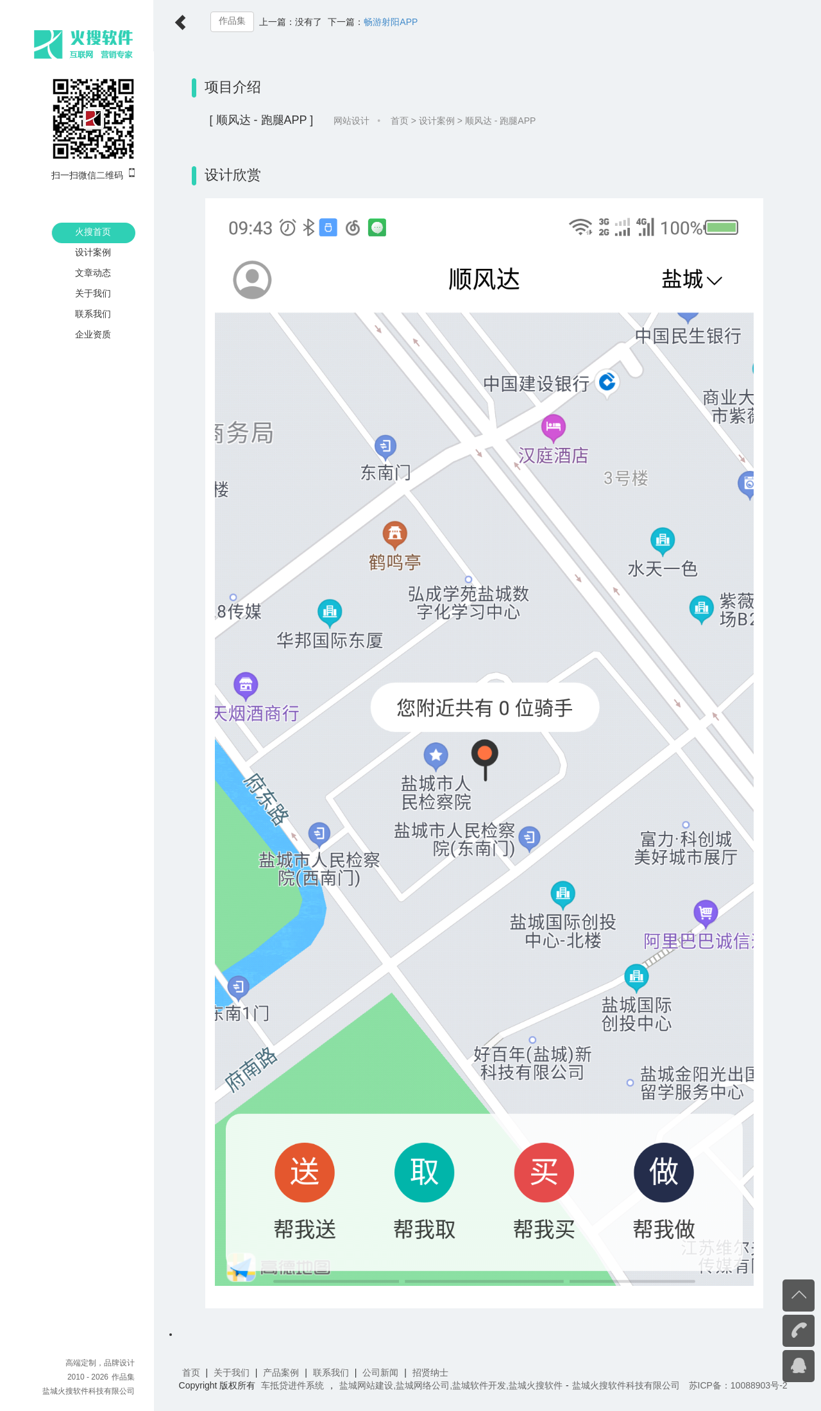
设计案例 (93, 252)
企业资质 (93, 334)
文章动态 (93, 273)
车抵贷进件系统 (293, 1385)
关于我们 (93, 293)
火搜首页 (93, 232)
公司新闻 (382, 1372)
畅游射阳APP (392, 22)
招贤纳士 (431, 1372)
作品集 (232, 21)
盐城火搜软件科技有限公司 (88, 1391)
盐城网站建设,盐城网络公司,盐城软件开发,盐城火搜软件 (452, 1385)
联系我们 (93, 314)
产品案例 (282, 1372)
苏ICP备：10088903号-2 (739, 1385)
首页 (400, 120)
